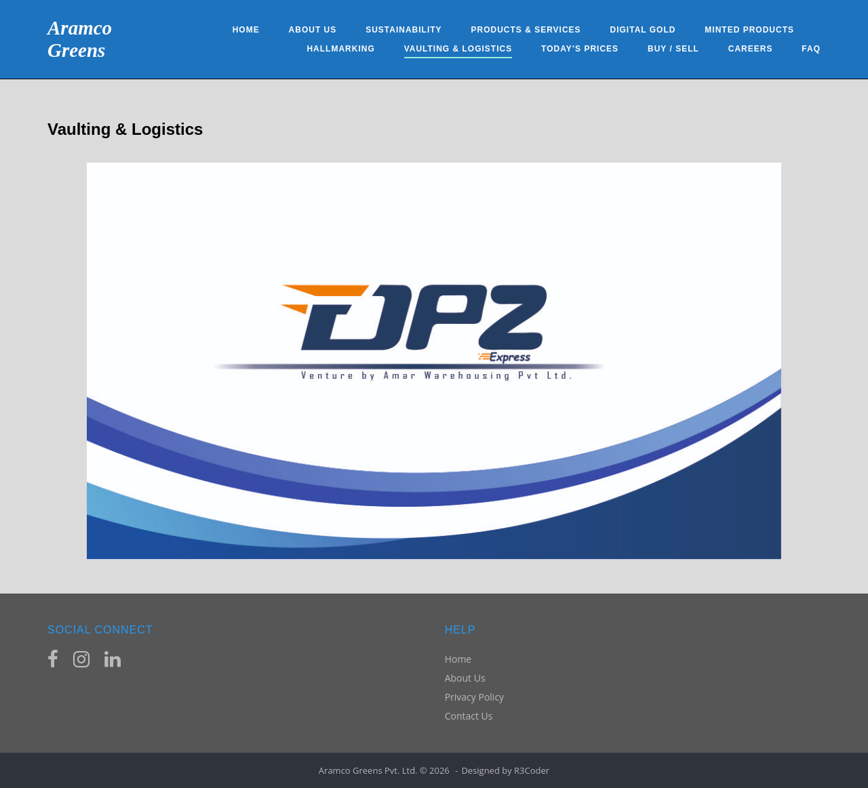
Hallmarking (340, 49)
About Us (313, 30)
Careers (750, 49)
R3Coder (531, 770)
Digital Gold (643, 30)
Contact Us (469, 715)
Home (246, 30)
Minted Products (749, 30)
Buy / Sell (673, 49)
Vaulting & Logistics (458, 49)
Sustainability (403, 30)
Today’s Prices (579, 49)
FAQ (811, 49)
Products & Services (525, 30)
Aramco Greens (79, 39)
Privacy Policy (474, 696)
